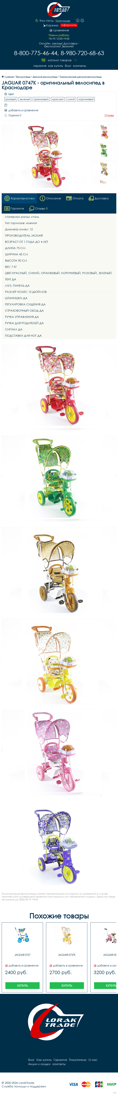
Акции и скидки (39, 1064)
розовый (11, 99)
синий (71, 99)
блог (68, 65)
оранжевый (41, 99)
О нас (92, 1059)
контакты (79, 65)
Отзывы (109, 115)
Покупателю (77, 1059)
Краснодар (63, 20)
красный (57, 99)
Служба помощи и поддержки (24, 1086)
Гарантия (39, 65)
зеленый (25, 99)
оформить (69, 25)
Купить (22, 985)
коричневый (86, 99)
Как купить (55, 65)
